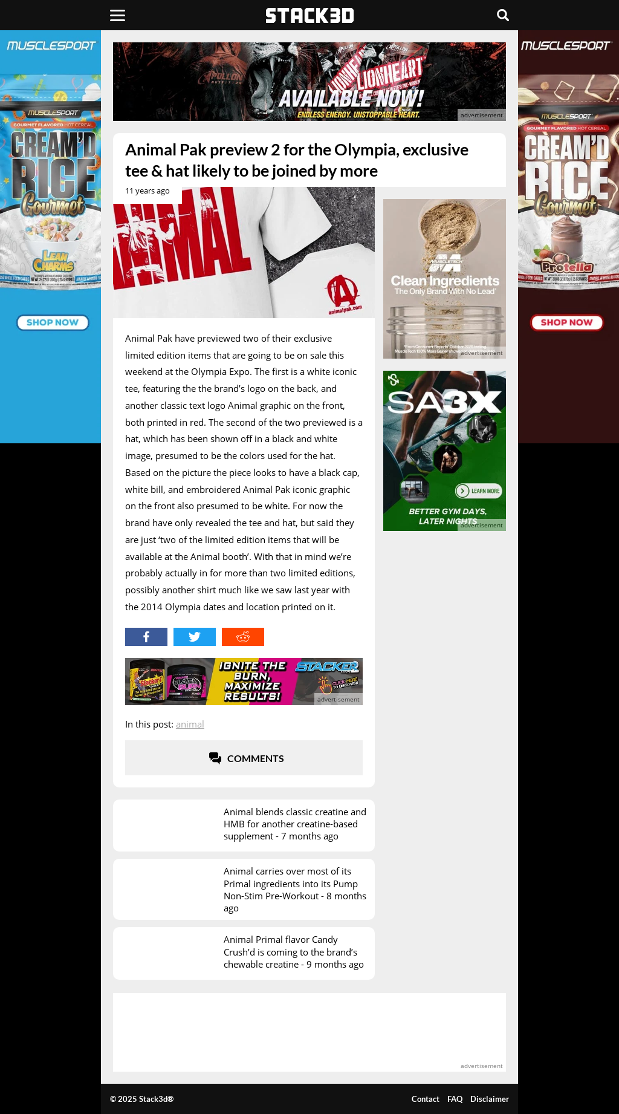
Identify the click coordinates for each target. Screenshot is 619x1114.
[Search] (503, 15)
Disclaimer (489, 1099)
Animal (190, 724)
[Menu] (117, 15)
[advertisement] (309, 81)
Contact (425, 1099)
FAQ (454, 1099)
